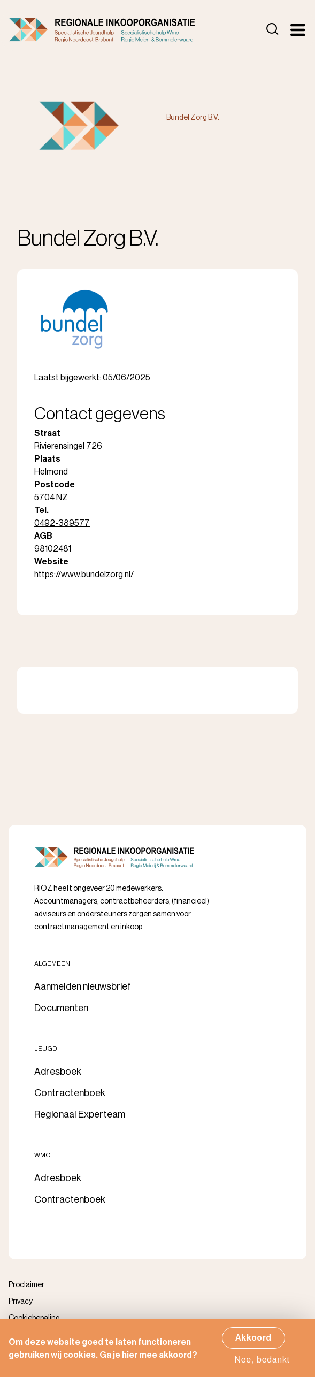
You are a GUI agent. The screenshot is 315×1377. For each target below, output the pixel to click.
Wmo (42, 1155)
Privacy (21, 1301)
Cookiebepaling (34, 1318)
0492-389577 (62, 523)
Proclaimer (26, 1285)
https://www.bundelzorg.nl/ (84, 574)
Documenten (61, 1008)
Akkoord (253, 1341)
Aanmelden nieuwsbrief (82, 986)
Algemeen (52, 963)
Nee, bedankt (262, 1363)
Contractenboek (69, 1093)
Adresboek (57, 1071)
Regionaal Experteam (79, 1114)
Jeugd (45, 1048)
